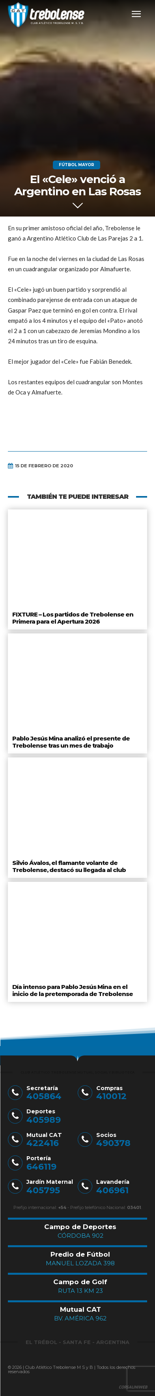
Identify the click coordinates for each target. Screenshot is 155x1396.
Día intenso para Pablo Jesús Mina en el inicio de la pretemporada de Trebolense (72, 990)
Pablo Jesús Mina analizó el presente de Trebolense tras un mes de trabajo (71, 742)
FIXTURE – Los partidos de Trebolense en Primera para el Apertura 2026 (72, 618)
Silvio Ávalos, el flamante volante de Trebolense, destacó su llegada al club (69, 866)
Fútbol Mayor (76, 165)
